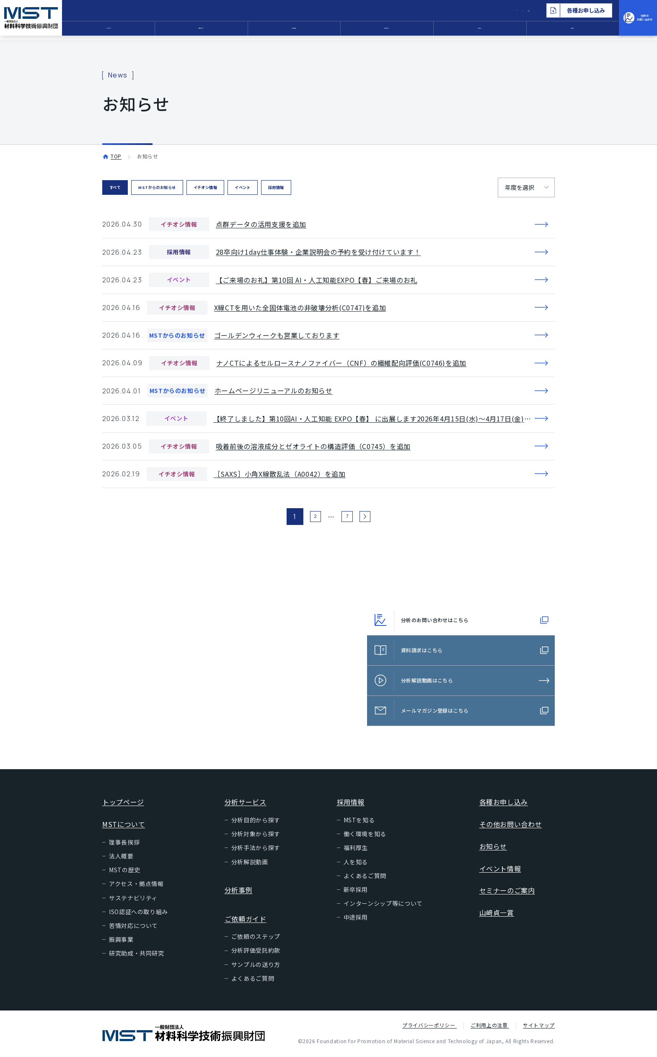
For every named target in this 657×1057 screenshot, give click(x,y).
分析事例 (311, 31)
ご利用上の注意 (490, 1026)
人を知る (356, 863)
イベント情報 (500, 870)
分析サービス (233, 31)
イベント (308, 188)
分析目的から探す (255, 821)
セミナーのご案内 (507, 892)
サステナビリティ (133, 899)
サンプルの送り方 (255, 966)
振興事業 (121, 941)
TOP (116, 156)
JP (467, 10)
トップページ (123, 804)
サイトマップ (539, 1026)
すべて (121, 188)
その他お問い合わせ (510, 826)
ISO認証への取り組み (138, 913)
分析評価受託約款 (255, 952)
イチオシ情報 (253, 188)
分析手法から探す (255, 849)
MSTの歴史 (124, 871)
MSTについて (156, 31)
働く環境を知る (365, 835)
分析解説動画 (249, 863)
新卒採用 (356, 891)
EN (485, 10)
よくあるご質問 (252, 980)
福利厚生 (356, 849)
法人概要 (121, 857)
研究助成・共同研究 (136, 955)
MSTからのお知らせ (183, 188)
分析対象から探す (255, 835)
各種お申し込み (503, 804)
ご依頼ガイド (388, 31)
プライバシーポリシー (429, 1026)
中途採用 (356, 919)
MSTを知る (359, 821)
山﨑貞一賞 (496, 914)
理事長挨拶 (124, 844)
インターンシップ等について (383, 905)
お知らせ (543, 31)
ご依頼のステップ (255, 938)
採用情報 (466, 31)
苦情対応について (133, 927)
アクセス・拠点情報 (136, 885)
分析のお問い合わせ (619, 20)
